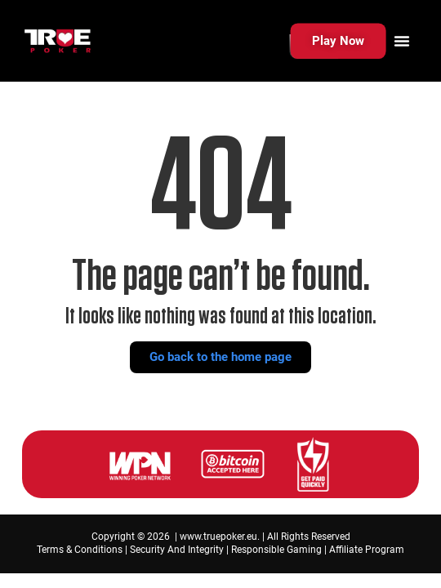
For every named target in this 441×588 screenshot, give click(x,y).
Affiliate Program (366, 549)
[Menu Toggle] (402, 41)
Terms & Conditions (79, 549)
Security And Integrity (177, 549)
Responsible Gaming (276, 549)
